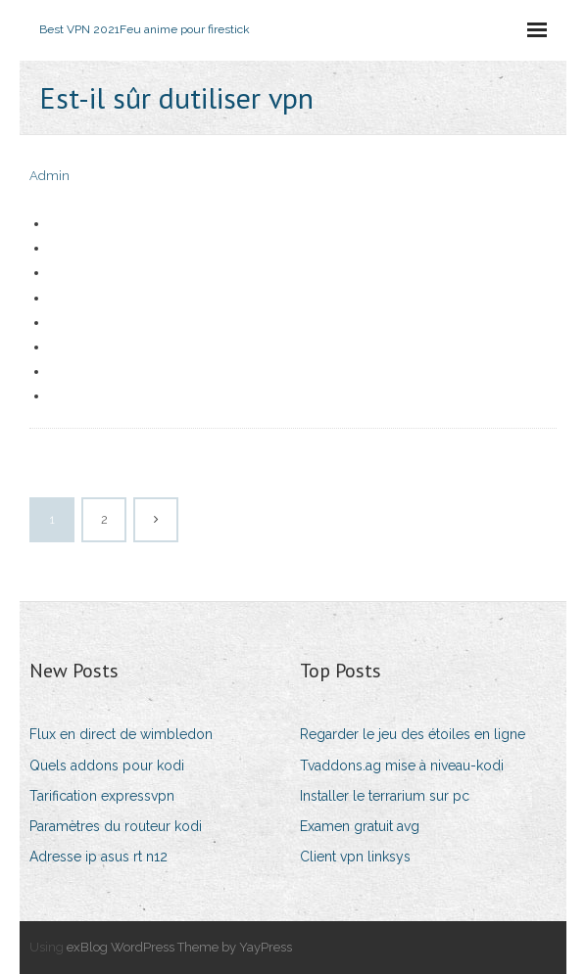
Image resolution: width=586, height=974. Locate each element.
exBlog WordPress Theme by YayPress (179, 947)
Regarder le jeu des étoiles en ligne (412, 734)
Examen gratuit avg (359, 826)
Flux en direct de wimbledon (121, 734)
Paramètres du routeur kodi (115, 826)
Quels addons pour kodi (106, 765)
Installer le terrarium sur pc (384, 796)
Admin (49, 175)
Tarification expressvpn (101, 796)
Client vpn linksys (355, 856)
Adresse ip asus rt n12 (98, 856)
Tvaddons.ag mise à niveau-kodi (402, 765)
